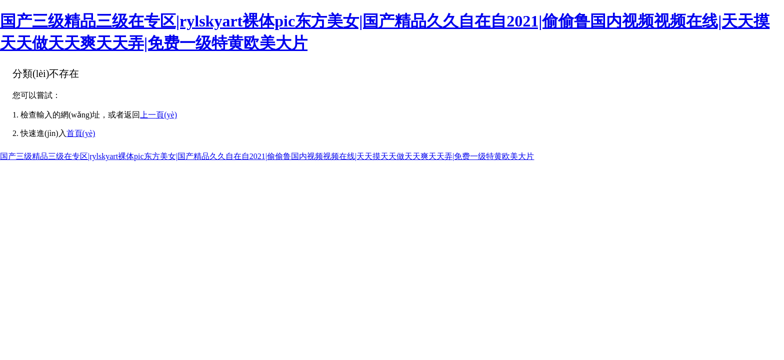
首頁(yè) (81, 133)
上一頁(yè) (158, 114)
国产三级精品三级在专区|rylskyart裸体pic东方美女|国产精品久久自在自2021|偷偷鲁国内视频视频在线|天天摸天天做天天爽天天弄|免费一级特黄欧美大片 (267, 156)
